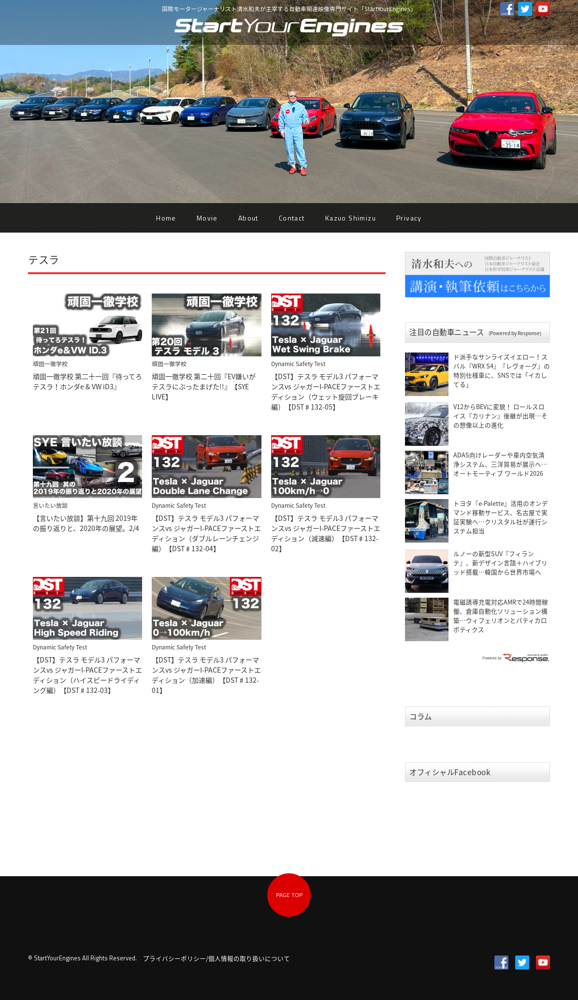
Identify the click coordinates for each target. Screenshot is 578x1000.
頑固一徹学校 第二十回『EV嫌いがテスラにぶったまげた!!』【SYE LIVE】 (204, 386)
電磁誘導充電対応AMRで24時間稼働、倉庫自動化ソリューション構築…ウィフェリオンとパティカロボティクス (500, 615)
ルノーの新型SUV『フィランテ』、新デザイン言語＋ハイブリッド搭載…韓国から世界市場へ (500, 562)
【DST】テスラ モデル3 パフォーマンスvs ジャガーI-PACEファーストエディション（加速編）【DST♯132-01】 (206, 675)
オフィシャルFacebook (450, 772)
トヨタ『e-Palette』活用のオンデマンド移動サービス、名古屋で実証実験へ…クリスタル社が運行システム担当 (500, 517)
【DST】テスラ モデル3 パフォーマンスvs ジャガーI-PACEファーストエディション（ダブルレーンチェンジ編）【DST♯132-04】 (206, 533)
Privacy (409, 218)
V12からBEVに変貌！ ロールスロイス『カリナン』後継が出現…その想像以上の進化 (500, 415)
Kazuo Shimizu (350, 218)
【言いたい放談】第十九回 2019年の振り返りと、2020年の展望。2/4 (86, 523)
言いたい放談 (50, 505)
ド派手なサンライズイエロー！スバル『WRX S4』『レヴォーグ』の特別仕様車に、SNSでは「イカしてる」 (501, 370)
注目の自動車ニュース (475, 332)
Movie (207, 218)
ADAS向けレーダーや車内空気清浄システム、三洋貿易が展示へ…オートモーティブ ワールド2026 (500, 464)
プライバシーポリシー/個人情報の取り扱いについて (216, 958)
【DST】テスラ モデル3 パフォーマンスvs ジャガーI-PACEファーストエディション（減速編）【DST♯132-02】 (325, 533)
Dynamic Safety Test (298, 363)
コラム (420, 716)
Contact (292, 218)
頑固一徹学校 (50, 363)
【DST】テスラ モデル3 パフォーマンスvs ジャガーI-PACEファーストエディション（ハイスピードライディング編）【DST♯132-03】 (87, 675)
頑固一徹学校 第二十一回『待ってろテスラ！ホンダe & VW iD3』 (87, 381)
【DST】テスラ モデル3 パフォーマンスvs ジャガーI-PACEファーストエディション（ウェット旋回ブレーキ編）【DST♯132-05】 (325, 391)
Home (166, 218)
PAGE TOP (289, 894)
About (248, 218)
